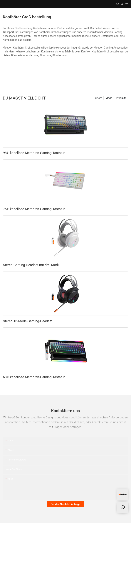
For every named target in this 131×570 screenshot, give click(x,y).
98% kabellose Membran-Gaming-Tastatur (34, 153)
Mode (108, 98)
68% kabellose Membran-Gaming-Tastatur (34, 377)
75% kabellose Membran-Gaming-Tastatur (34, 209)
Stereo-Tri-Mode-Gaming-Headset (27, 321)
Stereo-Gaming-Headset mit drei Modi (31, 265)
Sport (98, 98)
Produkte (121, 98)
